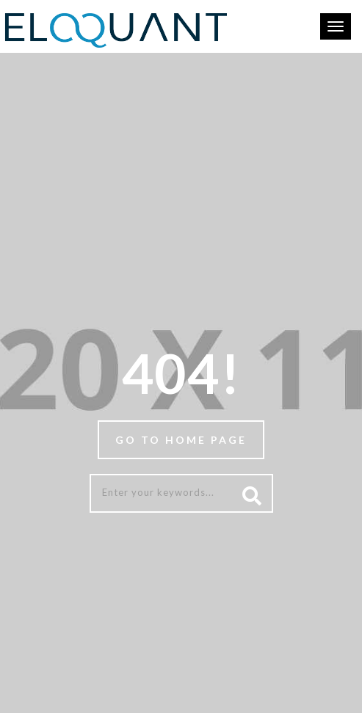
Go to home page (181, 440)
